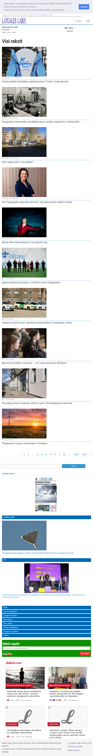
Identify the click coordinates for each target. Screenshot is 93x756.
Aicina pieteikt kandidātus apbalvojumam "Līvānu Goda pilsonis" (35, 81)
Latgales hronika (10, 615)
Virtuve (6, 635)
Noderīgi (5, 158)
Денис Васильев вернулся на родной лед (24, 242)
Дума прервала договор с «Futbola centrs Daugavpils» (31, 282)
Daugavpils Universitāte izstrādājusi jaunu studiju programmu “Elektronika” (41, 121)
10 (64, 454)
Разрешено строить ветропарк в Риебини (24, 443)
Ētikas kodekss (74, 750)
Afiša (5, 607)
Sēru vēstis (7, 623)
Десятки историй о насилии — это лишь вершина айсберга (34, 363)
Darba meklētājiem (11, 627)
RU (3, 238)
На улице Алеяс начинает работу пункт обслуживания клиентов (37, 403)
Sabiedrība (6, 78)
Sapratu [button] (83, 7)
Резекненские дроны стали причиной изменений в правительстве (38, 553)
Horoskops (7, 620)
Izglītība (5, 118)
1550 (76, 454)
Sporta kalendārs (10, 612)
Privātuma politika (75, 747)
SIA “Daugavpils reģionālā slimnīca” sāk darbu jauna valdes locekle (37, 202)
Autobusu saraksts (10, 631)
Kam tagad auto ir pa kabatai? (17, 162)
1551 (84, 454)
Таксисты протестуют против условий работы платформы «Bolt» (37, 322)
